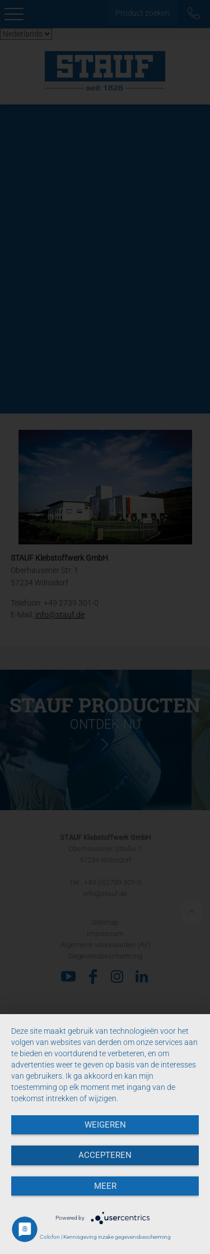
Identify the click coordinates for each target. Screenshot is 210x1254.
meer (105, 1186)
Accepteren (105, 1155)
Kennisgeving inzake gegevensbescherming (117, 1237)
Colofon (50, 1237)
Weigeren (105, 1125)
